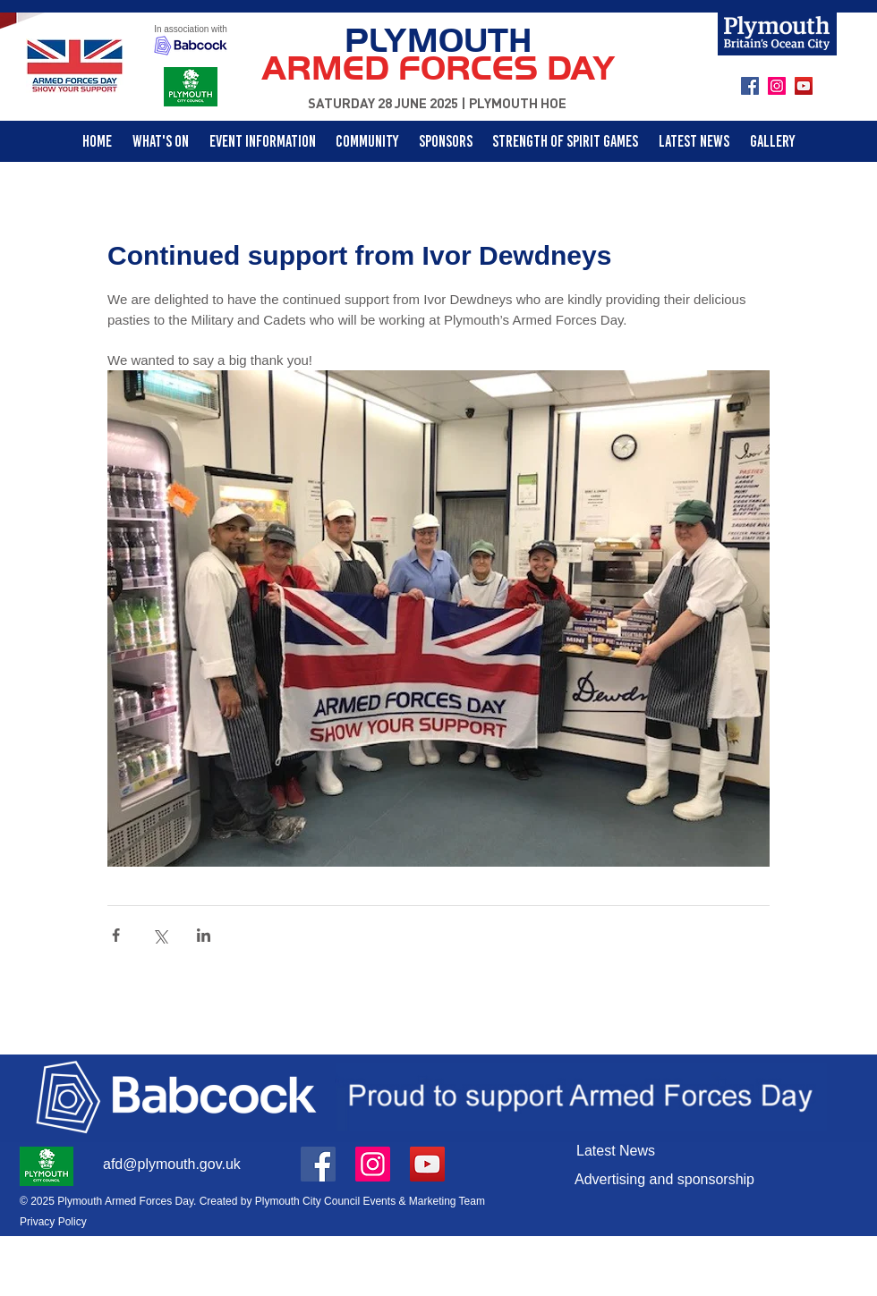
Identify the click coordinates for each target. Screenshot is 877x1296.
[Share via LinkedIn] (203, 935)
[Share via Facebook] (115, 935)
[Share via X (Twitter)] (159, 935)
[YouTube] (804, 86)
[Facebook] (750, 86)
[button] (367, 141)
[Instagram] (777, 86)
